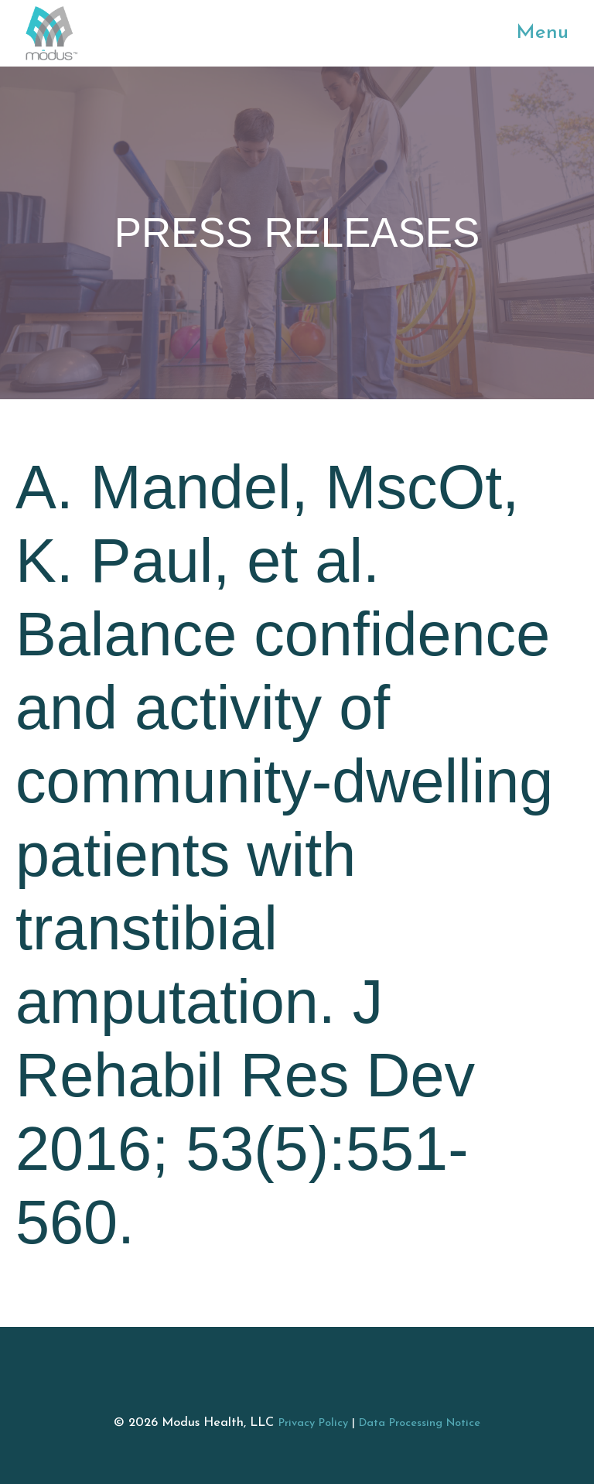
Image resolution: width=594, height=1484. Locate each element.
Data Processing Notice (419, 1423)
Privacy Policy (313, 1423)
